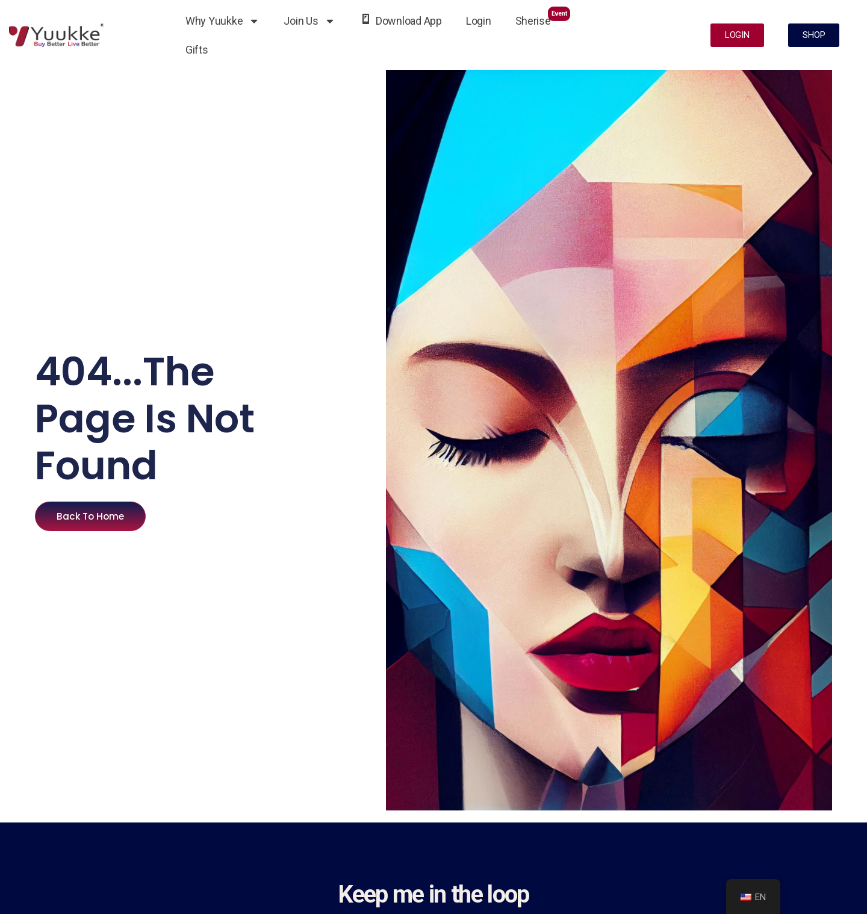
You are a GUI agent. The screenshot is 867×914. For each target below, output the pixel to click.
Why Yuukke (222, 21)
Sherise (543, 16)
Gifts (196, 49)
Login (478, 20)
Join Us (309, 21)
